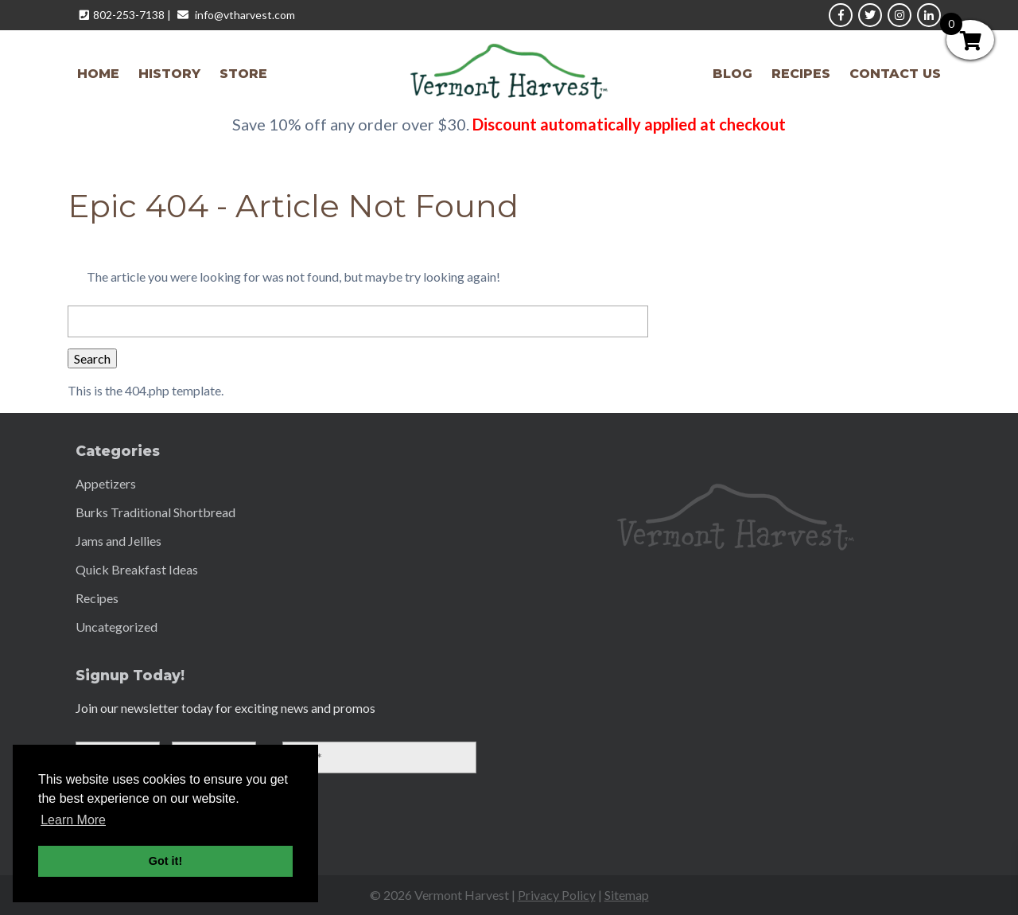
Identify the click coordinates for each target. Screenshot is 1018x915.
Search (92, 358)
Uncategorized (116, 626)
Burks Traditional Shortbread (155, 512)
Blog (732, 73)
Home (98, 73)
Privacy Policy (557, 894)
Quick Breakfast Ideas (137, 569)
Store (243, 73)
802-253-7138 (129, 14)
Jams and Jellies (118, 540)
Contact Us (895, 73)
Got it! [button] (165, 861)
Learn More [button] (73, 820)
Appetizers (106, 483)
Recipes (800, 73)
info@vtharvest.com (245, 14)
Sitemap (626, 894)
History (169, 73)
